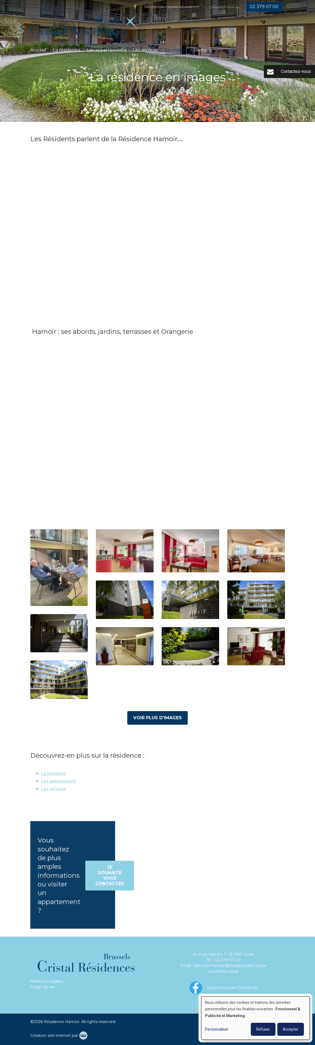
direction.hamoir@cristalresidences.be (230, 965)
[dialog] (255, 1018)
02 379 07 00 (228, 959)
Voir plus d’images (157, 717)
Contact (202, 50)
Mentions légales (46, 981)
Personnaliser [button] (217, 1029)
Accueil (38, 50)
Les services (145, 50)
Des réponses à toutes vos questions (171, 7)
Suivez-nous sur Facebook (232, 987)
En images (176, 50)
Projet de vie (42, 987)
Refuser (263, 1029)
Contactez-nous (223, 971)
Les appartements (106, 50)
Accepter (290, 1029)
